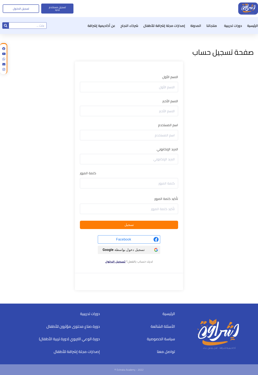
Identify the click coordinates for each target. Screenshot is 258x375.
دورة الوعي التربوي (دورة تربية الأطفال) (69, 338)
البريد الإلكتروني (167, 149)
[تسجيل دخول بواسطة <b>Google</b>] (129, 250)
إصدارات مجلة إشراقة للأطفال (164, 25)
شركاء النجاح (129, 25)
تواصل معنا (166, 351)
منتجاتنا (211, 25)
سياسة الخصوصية (161, 338)
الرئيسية (252, 25)
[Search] (5, 25)
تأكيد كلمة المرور (166, 199)
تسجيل (129, 225)
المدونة (195, 25)
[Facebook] (129, 239)
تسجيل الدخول (115, 262)
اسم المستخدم (168, 125)
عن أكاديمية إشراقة (101, 25)
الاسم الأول (170, 77)
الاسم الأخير (170, 101)
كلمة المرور (88, 173)
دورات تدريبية (232, 25)
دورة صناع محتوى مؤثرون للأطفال (73, 326)
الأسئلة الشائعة (163, 326)
